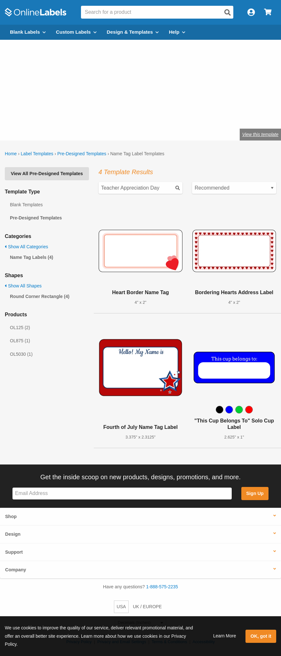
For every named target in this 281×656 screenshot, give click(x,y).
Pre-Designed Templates (81, 153)
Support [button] (14, 552)
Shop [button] (11, 516)
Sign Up (254, 493)
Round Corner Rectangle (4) (39, 296)
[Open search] (227, 12)
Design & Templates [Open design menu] (133, 32)
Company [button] (15, 569)
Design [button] (12, 534)
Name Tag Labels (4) (31, 257)
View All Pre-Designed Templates (47, 173)
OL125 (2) (20, 327)
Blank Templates (26, 204)
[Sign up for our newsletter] (122, 493)
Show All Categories (26, 246)
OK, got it (261, 636)
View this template (260, 134)
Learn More (224, 635)
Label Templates (37, 153)
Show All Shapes (23, 285)
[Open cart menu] (267, 12)
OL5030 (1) (21, 354)
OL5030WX (61, 113)
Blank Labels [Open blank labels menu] (28, 32)
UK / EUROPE (147, 606)
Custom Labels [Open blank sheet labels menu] (76, 32)
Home (11, 153)
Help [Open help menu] (177, 32)
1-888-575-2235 (162, 586)
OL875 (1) (20, 340)
